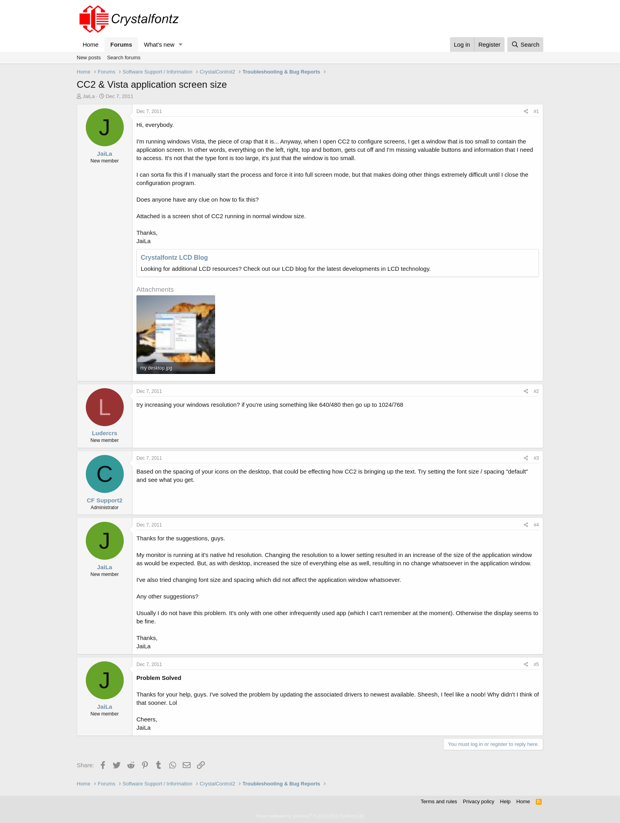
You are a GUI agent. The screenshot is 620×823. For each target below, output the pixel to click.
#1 (536, 111)
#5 (536, 664)
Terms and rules (439, 801)
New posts (89, 57)
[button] (180, 44)
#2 (536, 391)
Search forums (124, 57)
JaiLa (89, 96)
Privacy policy (478, 801)
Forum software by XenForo (310, 816)
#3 (536, 458)
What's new (159, 44)
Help (505, 801)
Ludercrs (104, 433)
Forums (121, 44)
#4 (536, 525)
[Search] (525, 44)
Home (90, 44)
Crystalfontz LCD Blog (174, 257)
